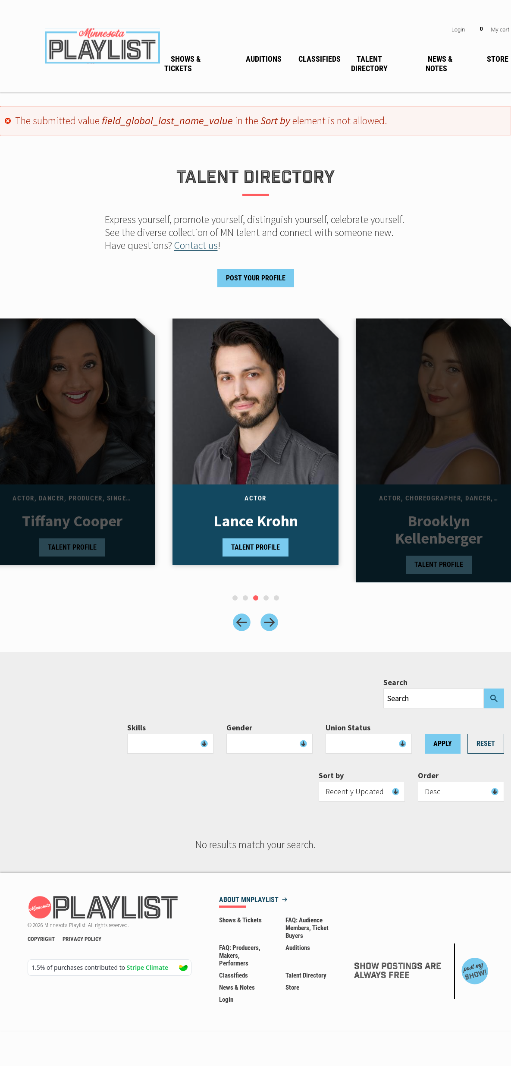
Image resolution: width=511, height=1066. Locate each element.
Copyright (41, 939)
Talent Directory (305, 975)
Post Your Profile (255, 278)
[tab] (235, 598)
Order (428, 776)
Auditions (297, 948)
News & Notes (237, 987)
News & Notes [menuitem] (439, 63)
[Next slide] (269, 622)
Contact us (196, 245)
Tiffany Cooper (72, 521)
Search (395, 682)
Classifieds (233, 975)
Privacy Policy (82, 939)
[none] (199, 62)
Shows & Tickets (240, 920)
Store (292, 987)
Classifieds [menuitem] (319, 58)
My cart (500, 29)
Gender (239, 728)
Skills (136, 728)
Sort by (331, 776)
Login (458, 29)
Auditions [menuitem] (264, 58)
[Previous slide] (242, 622)
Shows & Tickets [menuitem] (182, 63)
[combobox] (170, 744)
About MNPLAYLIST (249, 900)
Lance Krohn (255, 521)
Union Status (348, 728)
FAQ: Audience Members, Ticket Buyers (307, 928)
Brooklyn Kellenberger (439, 530)
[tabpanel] (255, 450)
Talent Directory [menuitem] (369, 63)
